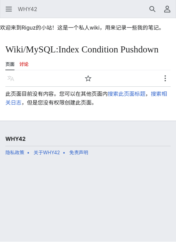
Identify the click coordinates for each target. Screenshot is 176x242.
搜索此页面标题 (126, 93)
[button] (8, 9)
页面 (9, 64)
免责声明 (78, 152)
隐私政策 (14, 152)
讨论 (24, 64)
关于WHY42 (47, 152)
